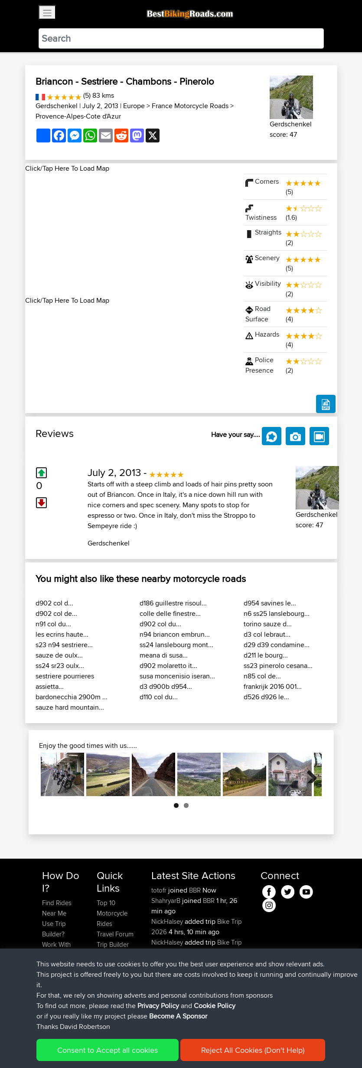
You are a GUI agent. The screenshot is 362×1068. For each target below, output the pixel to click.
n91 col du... (53, 624)
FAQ (48, 1007)
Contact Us (112, 965)
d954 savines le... (270, 603)
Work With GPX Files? (57, 949)
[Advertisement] (129, 234)
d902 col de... (56, 613)
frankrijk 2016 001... (273, 686)
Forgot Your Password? (58, 970)
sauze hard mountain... (70, 707)
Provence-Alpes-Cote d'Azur (78, 116)
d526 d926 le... (266, 697)
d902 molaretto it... (168, 666)
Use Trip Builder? (54, 929)
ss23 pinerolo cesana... (278, 666)
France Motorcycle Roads (190, 106)
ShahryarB (166, 900)
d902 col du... (160, 624)
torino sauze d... (268, 624)
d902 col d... (54, 603)
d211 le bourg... (266, 655)
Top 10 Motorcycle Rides (112, 913)
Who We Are (114, 954)
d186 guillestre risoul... (173, 603)
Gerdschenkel (57, 106)
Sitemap (122, 1048)
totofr (159, 890)
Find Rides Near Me (57, 908)
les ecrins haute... (62, 634)
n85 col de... (262, 676)
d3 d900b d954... (166, 686)
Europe (134, 106)
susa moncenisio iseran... (177, 676)
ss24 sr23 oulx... (60, 666)
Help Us (108, 975)
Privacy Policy (158, 1048)
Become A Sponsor (56, 991)
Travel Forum (115, 934)
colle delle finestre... (170, 613)
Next (308, 774)
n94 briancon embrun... (175, 634)
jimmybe (163, 963)
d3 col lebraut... (267, 634)
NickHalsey (168, 921)
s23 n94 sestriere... (64, 645)
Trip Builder (113, 944)
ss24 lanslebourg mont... (176, 645)
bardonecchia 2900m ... (72, 697)
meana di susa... (164, 655)
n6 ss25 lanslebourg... (277, 613)
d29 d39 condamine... (277, 645)
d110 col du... (159, 697)
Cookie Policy (201, 1048)
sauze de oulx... (59, 655)
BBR (195, 890)
